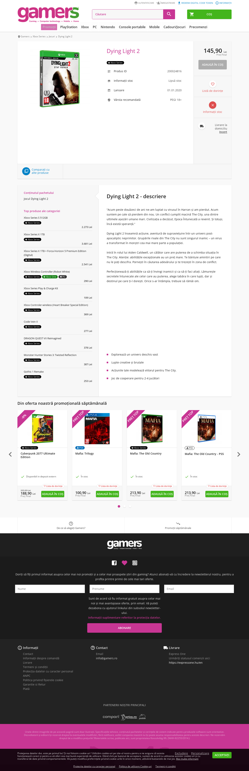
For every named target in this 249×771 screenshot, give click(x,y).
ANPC (26, 676)
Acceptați (222, 755)
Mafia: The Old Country (146, 453)
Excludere (181, 753)
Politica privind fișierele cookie (43, 680)
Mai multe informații (187, 758)
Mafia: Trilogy (84, 453)
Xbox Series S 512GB (36, 217)
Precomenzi (193, 27)
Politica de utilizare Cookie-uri (135, 766)
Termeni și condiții (35, 667)
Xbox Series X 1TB (34, 234)
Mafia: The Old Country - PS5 (204, 454)
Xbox (87, 27)
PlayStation (72, 27)
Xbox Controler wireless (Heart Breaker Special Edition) (56, 305)
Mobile (153, 27)
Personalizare (200, 753)
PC (96, 27)
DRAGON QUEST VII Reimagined (42, 338)
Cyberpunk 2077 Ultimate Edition (38, 455)
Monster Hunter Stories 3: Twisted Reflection (50, 355)
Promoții (54, 27)
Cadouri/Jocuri (171, 27)
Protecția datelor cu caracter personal (48, 671)
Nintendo (109, 27)
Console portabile (131, 27)
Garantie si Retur (34, 684)
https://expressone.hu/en (186, 662)
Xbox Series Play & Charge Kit (41, 288)
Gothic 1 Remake (34, 371)
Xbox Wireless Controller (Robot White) (47, 271)
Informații (30, 647)
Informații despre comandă (41, 658)
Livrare (27, 662)
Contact (28, 654)
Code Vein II (31, 321)
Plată (26, 689)
